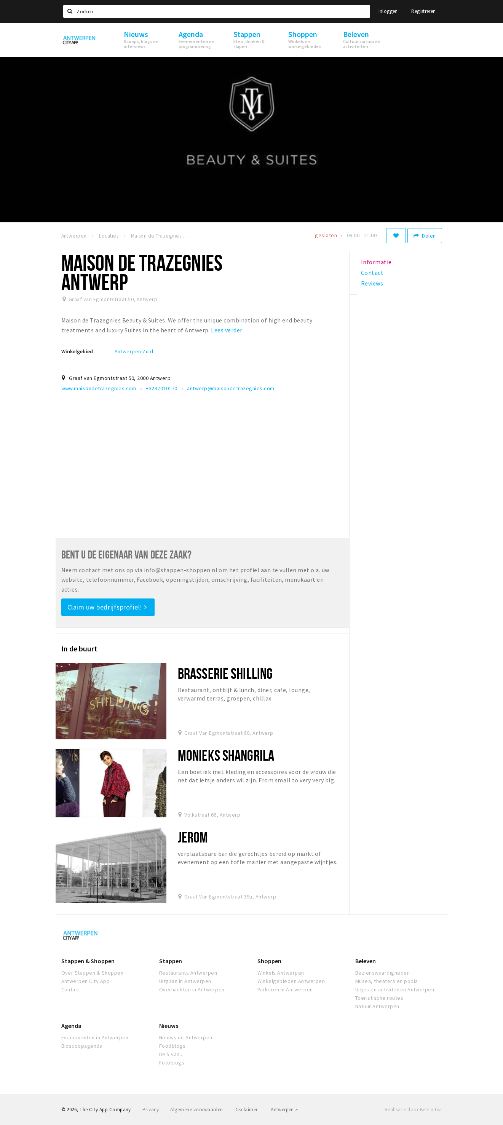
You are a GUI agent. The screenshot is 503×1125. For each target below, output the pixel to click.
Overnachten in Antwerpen (192, 989)
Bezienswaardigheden (382, 972)
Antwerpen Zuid (134, 351)
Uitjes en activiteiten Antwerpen (394, 989)
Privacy (150, 1109)
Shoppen (269, 961)
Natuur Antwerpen (377, 1006)
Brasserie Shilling (225, 673)
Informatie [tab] (376, 262)
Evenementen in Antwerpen (95, 1037)
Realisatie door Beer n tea (413, 1109)
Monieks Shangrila (226, 755)
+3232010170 (161, 388)
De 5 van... (171, 1054)
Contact (70, 989)
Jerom (193, 837)
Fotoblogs (171, 1062)
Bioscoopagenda (82, 1045)
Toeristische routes (379, 997)
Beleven (365, 961)
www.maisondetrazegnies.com (98, 388)
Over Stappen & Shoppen (92, 972)
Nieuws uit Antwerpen (185, 1037)
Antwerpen (284, 1109)
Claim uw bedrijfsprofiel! (107, 607)
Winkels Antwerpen (280, 972)
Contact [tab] (372, 272)
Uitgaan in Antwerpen (185, 981)
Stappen (170, 961)
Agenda (71, 1025)
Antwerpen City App (85, 981)
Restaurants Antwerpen (188, 972)
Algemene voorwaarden (196, 1109)
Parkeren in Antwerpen (285, 989)
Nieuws (168, 1025)
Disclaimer (246, 1109)
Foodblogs (172, 1045)
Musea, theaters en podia (386, 981)
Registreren (423, 11)
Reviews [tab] (372, 283)
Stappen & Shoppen (88, 961)
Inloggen (388, 11)
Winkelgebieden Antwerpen (291, 981)
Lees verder (226, 330)
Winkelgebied (77, 351)
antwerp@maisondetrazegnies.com (230, 388)
